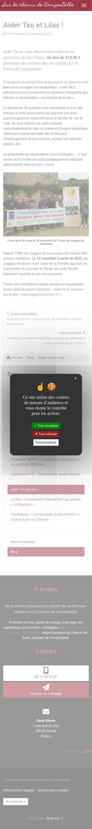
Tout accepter (46, 426)
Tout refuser (46, 434)
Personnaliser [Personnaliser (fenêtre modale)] (46, 442)
